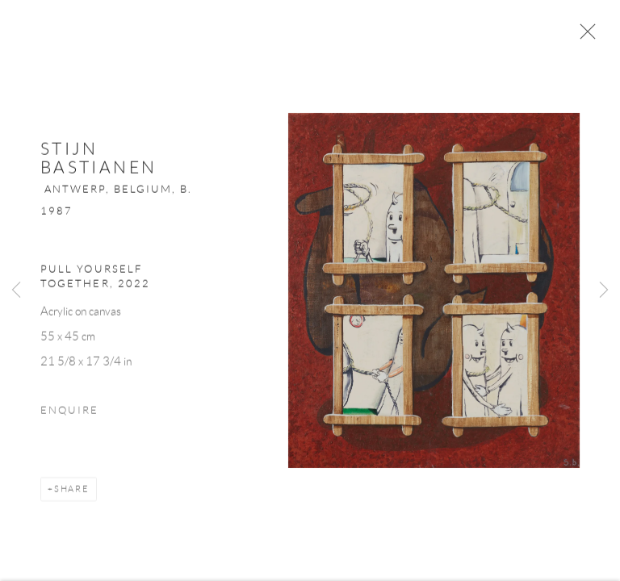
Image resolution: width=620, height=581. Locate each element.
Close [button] (584, 36)
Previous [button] (16, 290)
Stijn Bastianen (98, 162)
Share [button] (72, 493)
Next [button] (604, 290)
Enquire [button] (69, 414)
